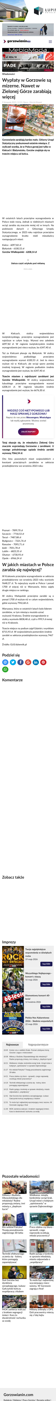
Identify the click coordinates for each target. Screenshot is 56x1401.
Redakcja (8, 1385)
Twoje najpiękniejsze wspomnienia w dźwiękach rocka (38, 937)
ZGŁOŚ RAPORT (28, 431)
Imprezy (9, 927)
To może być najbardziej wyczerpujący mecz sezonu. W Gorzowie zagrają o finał (30, 1088)
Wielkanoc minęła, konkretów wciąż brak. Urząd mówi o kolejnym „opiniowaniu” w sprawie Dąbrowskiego (30, 1049)
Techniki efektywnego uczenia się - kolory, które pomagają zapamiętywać (27, 1069)
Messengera (32, 417)
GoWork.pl (8, 1388)
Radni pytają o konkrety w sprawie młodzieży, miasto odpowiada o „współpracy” (29, 1075)
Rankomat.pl (20, 1388)
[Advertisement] (28, 186)
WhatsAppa (45, 417)
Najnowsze (12, 1029)
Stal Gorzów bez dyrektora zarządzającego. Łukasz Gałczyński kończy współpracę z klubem (29, 1082)
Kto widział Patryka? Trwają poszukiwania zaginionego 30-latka (30, 1056)
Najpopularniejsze (38, 1029)
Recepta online (43, 1385)
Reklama (17, 1385)
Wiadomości (8, 74)
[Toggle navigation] (50, 42)
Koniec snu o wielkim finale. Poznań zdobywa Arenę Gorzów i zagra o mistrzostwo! (29, 1036)
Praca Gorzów (29, 1385)
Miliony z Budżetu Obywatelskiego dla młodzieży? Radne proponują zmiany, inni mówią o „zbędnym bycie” (30, 1042)
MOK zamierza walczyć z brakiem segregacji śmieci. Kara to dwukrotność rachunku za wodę (29, 1095)
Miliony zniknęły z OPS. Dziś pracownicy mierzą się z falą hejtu (42, 1297)
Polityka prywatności (37, 1388)
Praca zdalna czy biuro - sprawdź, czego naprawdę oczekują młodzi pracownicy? (28, 1062)
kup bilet (46, 949)
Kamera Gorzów (11, 1398)
